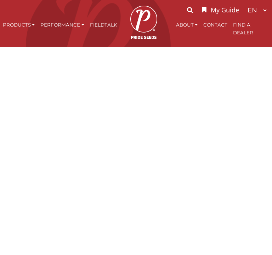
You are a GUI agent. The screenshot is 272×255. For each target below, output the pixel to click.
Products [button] (17, 25)
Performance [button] (60, 25)
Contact (215, 25)
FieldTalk (103, 25)
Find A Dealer (243, 28)
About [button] (185, 25)
